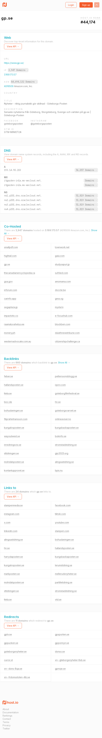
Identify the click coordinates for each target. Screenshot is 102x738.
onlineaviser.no (63, 419)
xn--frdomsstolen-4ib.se (17, 677)
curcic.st (8, 660)
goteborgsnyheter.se (15, 651)
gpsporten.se (62, 634)
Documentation (11, 712)
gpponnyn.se (62, 643)
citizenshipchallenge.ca (67, 341)
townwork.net (62, 247)
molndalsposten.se (14, 462)
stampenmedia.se (13, 505)
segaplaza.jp (11, 307)
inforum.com (10, 290)
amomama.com (63, 281)
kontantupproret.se (14, 470)
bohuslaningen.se (13, 410)
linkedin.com (10, 531)
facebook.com (63, 505)
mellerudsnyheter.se (66, 573)
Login (71, 5)
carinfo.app (10, 298)
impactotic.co (11, 315)
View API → (13, 46)
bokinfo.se (60, 436)
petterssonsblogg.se (66, 376)
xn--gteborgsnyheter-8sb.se (70, 660)
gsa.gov (8, 281)
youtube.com (62, 522)
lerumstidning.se (63, 565)
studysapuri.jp (62, 264)
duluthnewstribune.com (67, 332)
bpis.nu (59, 470)
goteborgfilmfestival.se (67, 393)
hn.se (58, 402)
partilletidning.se (63, 582)
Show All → (64, 362)
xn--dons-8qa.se (13, 668)
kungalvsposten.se (14, 427)
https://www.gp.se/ (14, 63)
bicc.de (8, 402)
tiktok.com (60, 514)
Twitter (6, 728)
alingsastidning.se (64, 462)
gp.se (7, 264)
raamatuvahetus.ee (14, 324)
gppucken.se (11, 643)
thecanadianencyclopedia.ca (19, 273)
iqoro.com (60, 384)
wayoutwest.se (12, 436)
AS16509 (9, 86)
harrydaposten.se (13, 556)
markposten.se (12, 573)
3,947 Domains (18, 70)
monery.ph (9, 332)
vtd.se (58, 599)
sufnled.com (61, 273)
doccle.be (60, 290)
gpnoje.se (60, 668)
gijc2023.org (61, 453)
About (6, 709)
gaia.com (60, 255)
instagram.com (11, 514)
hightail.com (10, 255)
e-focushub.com (63, 315)
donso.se (60, 651)
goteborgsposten (13, 123)
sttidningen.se (11, 453)
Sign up (86, 5)
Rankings (7, 715)
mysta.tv (59, 307)
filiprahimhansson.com (15, 419)
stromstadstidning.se (66, 444)
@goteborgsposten (41, 123)
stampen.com (62, 531)
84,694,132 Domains (24, 81)
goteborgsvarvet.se (65, 410)
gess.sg (59, 298)
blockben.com (62, 324)
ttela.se (8, 393)
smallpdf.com (11, 247)
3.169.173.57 (10, 74)
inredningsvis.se (12, 444)
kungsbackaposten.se (67, 427)
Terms (6, 722)
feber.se (8, 376)
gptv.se (8, 634)
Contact (7, 718)
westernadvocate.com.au (17, 341)
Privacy (7, 725)
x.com (7, 522)
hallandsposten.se (13, 384)
